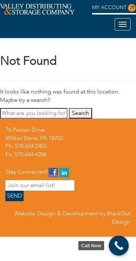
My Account (114, 8)
